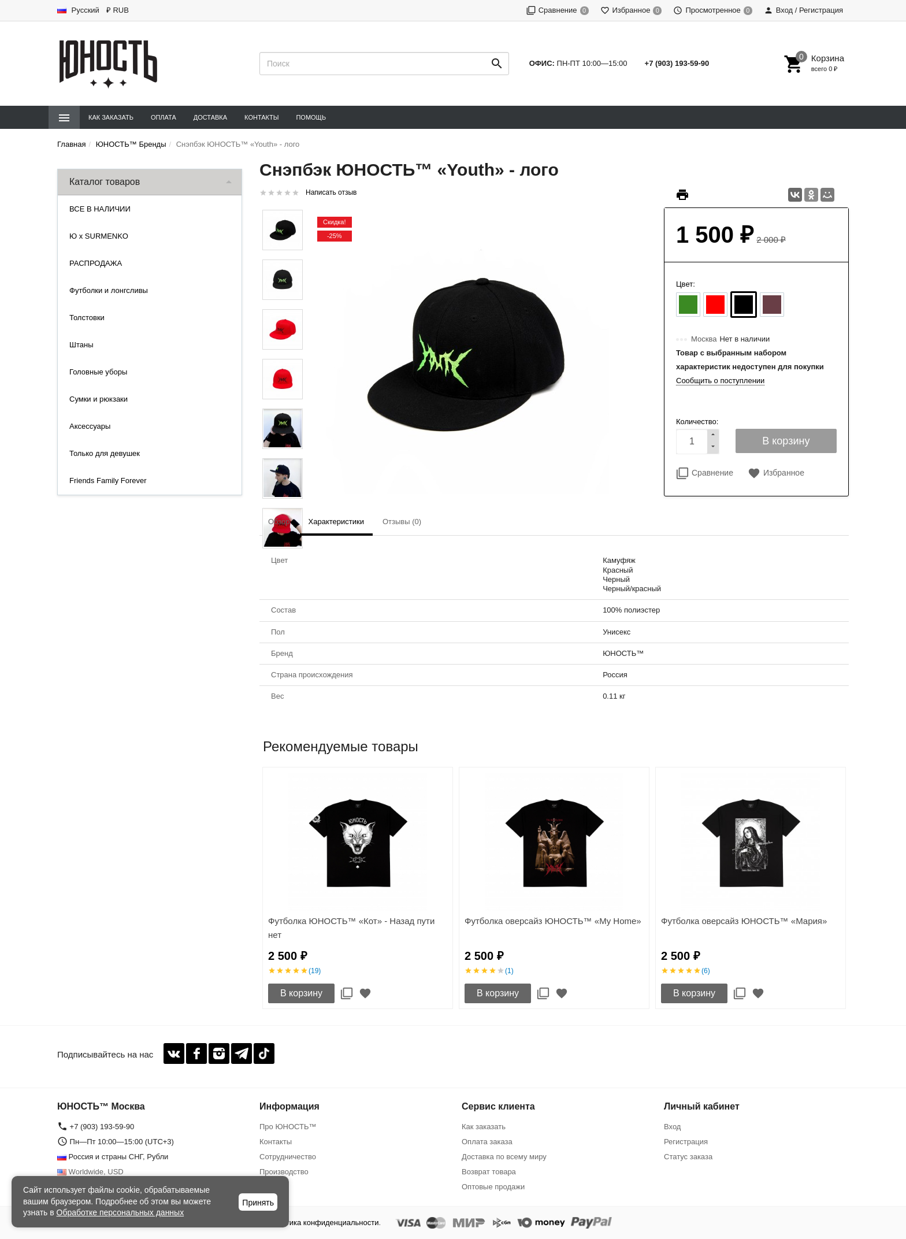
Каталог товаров (104, 182)
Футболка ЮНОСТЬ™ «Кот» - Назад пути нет (351, 928)
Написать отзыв (331, 192)
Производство (284, 1171)
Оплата (163, 117)
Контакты (261, 117)
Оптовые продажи (493, 1186)
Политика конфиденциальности (323, 1222)
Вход (672, 1126)
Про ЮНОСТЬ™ (287, 1126)
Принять (258, 1202)
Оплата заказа (487, 1141)
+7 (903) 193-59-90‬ (677, 63)
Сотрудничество (287, 1156)
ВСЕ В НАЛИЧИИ (100, 209)
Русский (78, 10)
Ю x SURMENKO (98, 236)
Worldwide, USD (90, 1171)
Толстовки (87, 317)
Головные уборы (98, 372)
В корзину (301, 993)
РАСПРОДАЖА (95, 263)
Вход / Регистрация (803, 10)
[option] (357, 888)
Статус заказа (688, 1156)
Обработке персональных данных (120, 1212)
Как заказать (110, 117)
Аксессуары (89, 426)
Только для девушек (104, 453)
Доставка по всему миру (504, 1156)
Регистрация (686, 1141)
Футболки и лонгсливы (108, 290)
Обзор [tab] (279, 521)
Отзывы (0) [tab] (402, 521)
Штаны (81, 344)
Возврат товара (489, 1171)
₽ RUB (117, 10)
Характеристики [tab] (336, 521)
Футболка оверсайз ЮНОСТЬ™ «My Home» (553, 921)
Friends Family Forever (108, 480)
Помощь (311, 117)
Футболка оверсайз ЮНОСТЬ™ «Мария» (744, 921)
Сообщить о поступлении (720, 380)
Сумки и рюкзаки (98, 399)
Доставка (210, 117)
